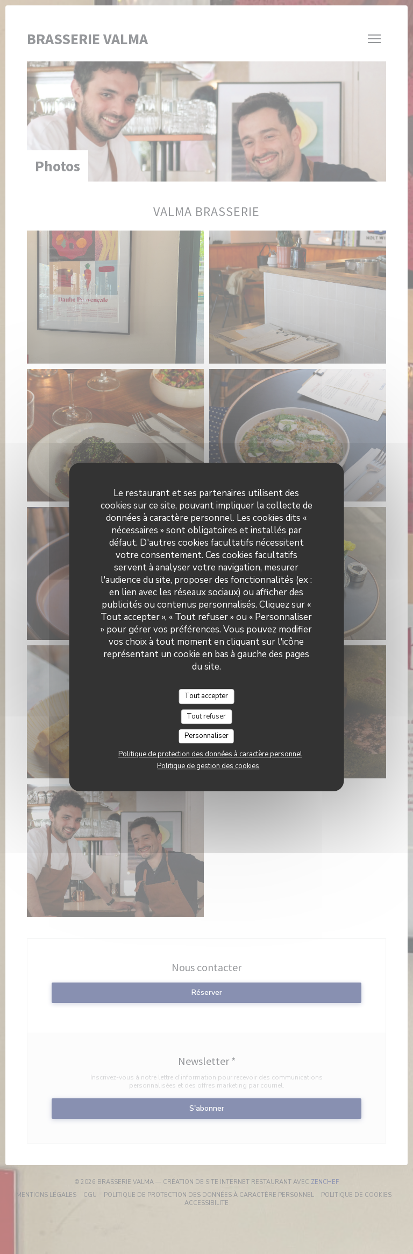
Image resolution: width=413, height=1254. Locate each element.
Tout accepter (206, 696)
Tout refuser (206, 716)
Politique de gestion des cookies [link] (208, 766)
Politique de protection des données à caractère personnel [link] (210, 754)
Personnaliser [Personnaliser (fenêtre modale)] (206, 736)
